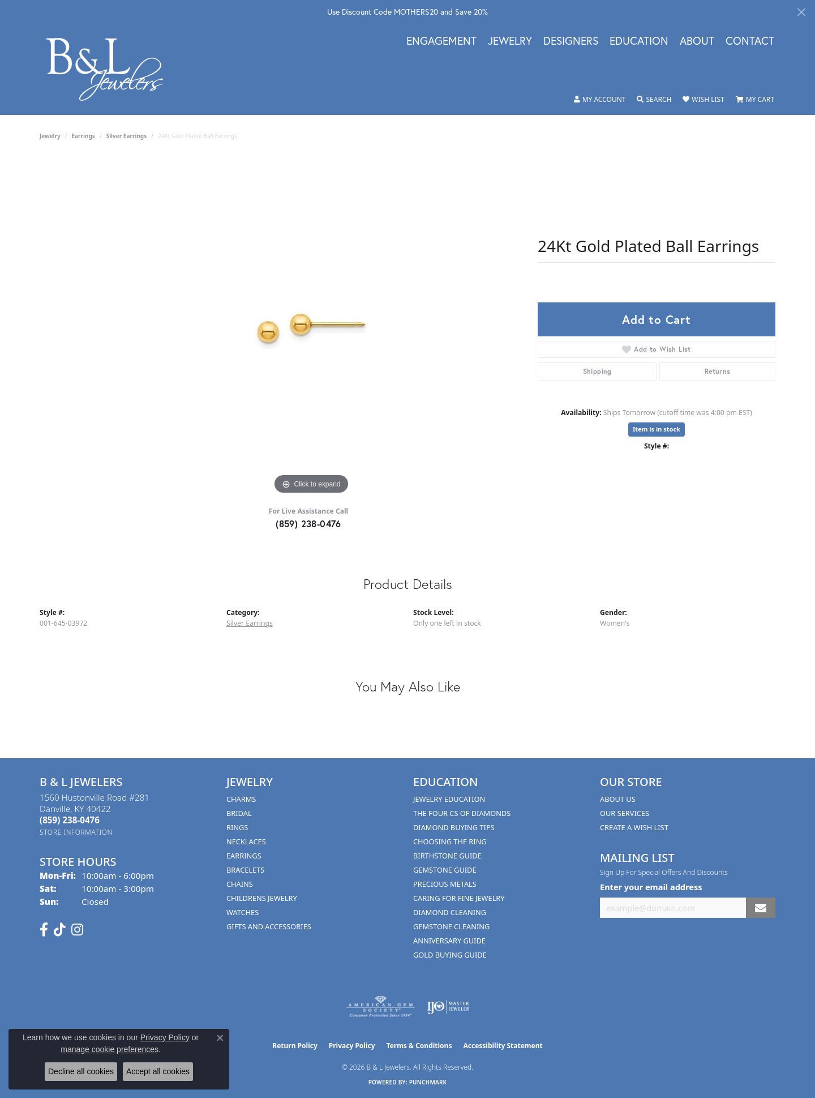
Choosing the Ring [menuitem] (450, 841)
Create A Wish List (634, 827)
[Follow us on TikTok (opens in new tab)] (60, 930)
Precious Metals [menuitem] (445, 884)
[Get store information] (76, 832)
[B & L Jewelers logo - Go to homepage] (111, 69)
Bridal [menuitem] (239, 813)
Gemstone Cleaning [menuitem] (451, 926)
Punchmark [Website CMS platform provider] (428, 1082)
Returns (718, 371)
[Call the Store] (70, 820)
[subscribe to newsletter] (760, 908)
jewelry (50, 136)
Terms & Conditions (419, 1045)
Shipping (597, 371)
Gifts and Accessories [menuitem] (268, 926)
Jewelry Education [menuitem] (449, 799)
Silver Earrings (126, 136)
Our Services (624, 813)
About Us (618, 799)
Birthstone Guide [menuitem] (447, 856)
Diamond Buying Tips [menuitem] (454, 827)
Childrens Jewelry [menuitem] (261, 898)
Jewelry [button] (510, 41)
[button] (600, 99)
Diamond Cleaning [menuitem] (449, 912)
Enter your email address (651, 886)
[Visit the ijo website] (448, 1007)
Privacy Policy (352, 1045)
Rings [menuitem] (237, 827)
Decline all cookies (81, 1071)
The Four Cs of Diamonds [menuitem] (462, 813)
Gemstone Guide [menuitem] (445, 870)
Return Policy (295, 1045)
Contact (750, 41)
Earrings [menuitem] (243, 856)
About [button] (697, 41)
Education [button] (639, 41)
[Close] (801, 12)
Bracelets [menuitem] (245, 870)
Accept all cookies (158, 1071)
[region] (311, 327)
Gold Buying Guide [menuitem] (450, 955)
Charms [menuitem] (241, 799)
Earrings (83, 136)
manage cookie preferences (109, 1049)
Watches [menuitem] (242, 912)
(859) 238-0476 (308, 523)
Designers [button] (570, 41)
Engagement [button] (441, 41)
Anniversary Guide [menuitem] (449, 940)
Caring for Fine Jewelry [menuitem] (459, 898)
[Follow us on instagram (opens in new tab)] (77, 930)
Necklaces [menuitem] (246, 841)
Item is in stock (656, 429)
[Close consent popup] (220, 1038)
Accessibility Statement (502, 1045)
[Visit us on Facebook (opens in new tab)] (44, 930)
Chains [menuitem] (239, 884)
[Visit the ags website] (380, 1007)
